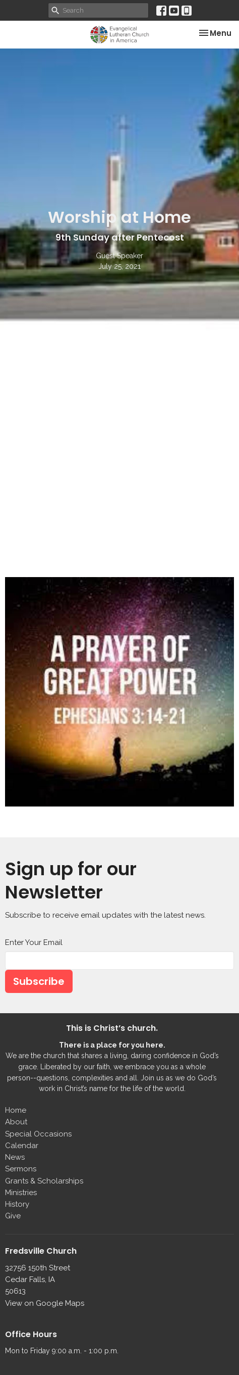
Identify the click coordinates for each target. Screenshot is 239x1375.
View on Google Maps (44, 1303)
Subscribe (39, 981)
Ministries (21, 1192)
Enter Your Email (34, 942)
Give (13, 1215)
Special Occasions (38, 1134)
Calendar (21, 1145)
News (15, 1157)
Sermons (20, 1168)
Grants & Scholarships (44, 1181)
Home (15, 1110)
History (17, 1204)
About (16, 1121)
